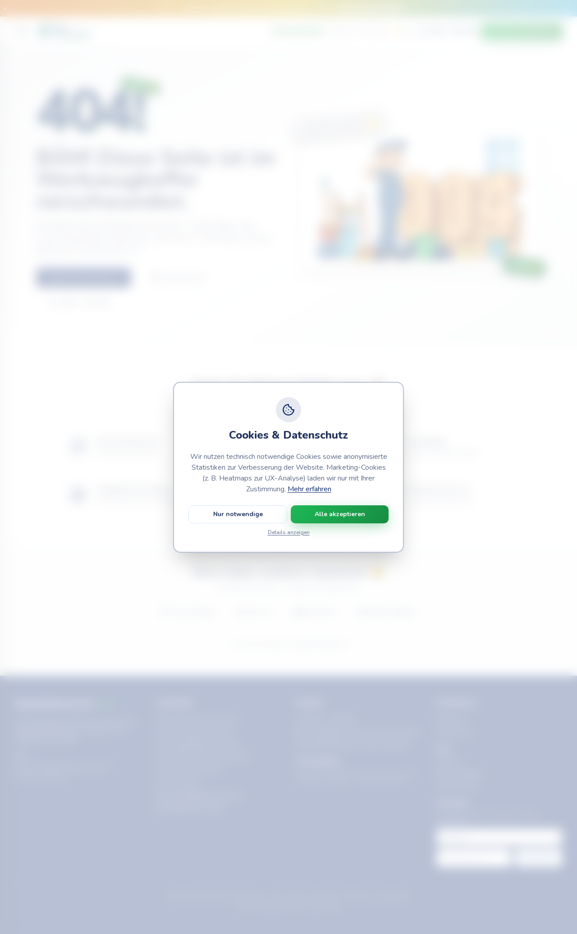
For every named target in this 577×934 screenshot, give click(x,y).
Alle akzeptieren (340, 514)
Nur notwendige (238, 514)
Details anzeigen (289, 532)
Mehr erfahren (309, 489)
